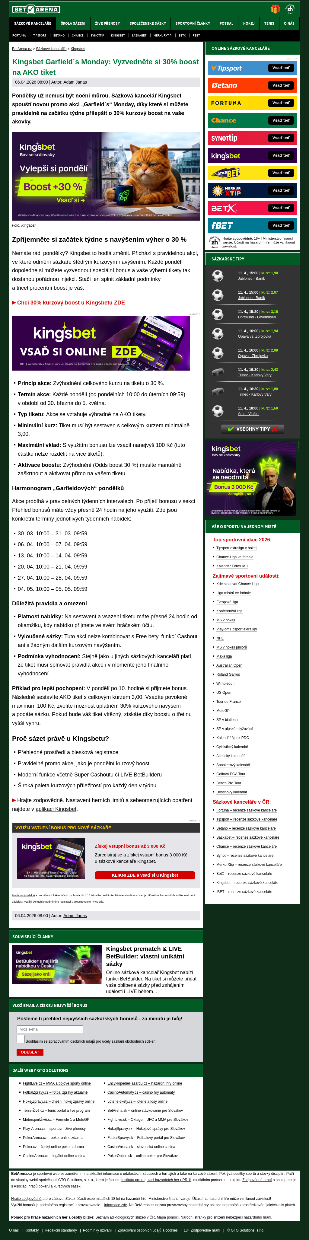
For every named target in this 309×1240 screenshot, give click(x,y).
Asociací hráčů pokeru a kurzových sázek (47, 1186)
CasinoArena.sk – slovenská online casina (141, 1147)
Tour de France (228, 702)
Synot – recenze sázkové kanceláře (244, 855)
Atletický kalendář (230, 756)
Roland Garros (228, 674)
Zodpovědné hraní (257, 1180)
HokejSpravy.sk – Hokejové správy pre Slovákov (146, 1129)
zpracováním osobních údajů (72, 1041)
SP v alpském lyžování (234, 729)
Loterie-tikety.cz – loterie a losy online (137, 1101)
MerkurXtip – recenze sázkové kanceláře (249, 864)
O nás (14, 1230)
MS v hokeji (225, 620)
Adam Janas (75, 82)
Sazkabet (139, 35)
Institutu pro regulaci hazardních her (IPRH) (156, 1180)
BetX (182, 35)
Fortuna (19, 35)
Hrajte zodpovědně (23, 895)
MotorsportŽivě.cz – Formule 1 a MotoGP (56, 1119)
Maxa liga (224, 656)
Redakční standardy (61, 1230)
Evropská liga (227, 602)
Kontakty (32, 1230)
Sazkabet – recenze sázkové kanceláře (247, 837)
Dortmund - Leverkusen (257, 317)
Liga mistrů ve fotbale (233, 593)
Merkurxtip (162, 35)
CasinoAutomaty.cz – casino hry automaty (141, 1092)
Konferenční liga (229, 611)
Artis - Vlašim (249, 414)
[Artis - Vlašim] (222, 411)
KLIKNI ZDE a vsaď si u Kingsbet (145, 875)
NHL (220, 638)
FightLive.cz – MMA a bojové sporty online (57, 1083)
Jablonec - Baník (251, 278)
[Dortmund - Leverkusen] (222, 314)
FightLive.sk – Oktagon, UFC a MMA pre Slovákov (147, 1119)
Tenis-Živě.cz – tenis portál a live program (56, 1110)
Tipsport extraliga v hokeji (236, 548)
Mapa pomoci (168, 1217)
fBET (196, 35)
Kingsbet (118, 35)
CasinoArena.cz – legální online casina (54, 1156)
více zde (98, 901)
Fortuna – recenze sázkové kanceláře (246, 810)
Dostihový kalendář (231, 792)
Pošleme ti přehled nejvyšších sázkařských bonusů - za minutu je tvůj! (99, 1018)
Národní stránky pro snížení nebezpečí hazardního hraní (226, 1217)
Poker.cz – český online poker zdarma (53, 1147)
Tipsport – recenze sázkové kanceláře (246, 819)
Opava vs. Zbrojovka (254, 336)
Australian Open (229, 665)
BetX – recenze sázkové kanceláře (244, 874)
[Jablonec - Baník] (222, 275)
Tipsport (39, 35)
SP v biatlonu (227, 720)
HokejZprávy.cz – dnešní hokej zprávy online (58, 1101)
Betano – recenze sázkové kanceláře (246, 828)
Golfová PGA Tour (230, 774)
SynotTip (97, 35)
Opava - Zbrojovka (253, 356)
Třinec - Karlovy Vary (255, 375)
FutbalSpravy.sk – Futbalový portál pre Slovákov (146, 1138)
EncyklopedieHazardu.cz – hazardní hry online (144, 1083)
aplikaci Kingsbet (56, 809)
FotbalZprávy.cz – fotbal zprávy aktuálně (55, 1092)
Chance (78, 35)
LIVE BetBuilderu (141, 775)
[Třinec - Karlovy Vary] (222, 372)
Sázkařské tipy (228, 259)
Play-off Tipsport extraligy (236, 629)
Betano (59, 35)
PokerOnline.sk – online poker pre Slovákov (142, 1156)
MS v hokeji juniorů (231, 647)
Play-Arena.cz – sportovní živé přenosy (54, 1129)
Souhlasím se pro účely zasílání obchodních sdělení (91, 1041)
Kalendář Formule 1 (232, 566)
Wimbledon (225, 683)
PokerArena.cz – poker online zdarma (53, 1138)
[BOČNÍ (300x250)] (250, 514)
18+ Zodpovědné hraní (202, 1230)
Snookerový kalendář (233, 765)
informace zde (115, 1205)
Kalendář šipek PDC (232, 738)
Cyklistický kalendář (232, 747)
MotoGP (223, 711)
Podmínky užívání (97, 1230)
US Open (223, 692)
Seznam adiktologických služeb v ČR (125, 1217)
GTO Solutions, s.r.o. (247, 1230)
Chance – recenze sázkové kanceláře (246, 846)
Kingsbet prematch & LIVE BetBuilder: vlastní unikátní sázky (145, 956)
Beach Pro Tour (228, 783)
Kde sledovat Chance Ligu (237, 584)
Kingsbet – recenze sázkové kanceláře (247, 883)
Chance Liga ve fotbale (234, 557)
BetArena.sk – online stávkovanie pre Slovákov (145, 1110)
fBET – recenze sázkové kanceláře (244, 892)
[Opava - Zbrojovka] (222, 353)
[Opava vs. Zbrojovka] (222, 333)
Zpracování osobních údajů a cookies (148, 1230)
